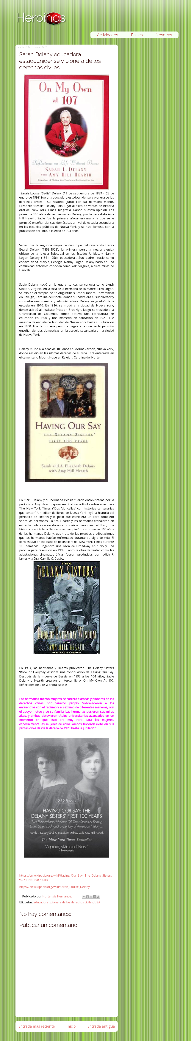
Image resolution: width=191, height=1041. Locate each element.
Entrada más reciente (36, 1026)
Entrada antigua (101, 1026)
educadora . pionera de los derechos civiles (63, 902)
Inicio (71, 1026)
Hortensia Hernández (57, 896)
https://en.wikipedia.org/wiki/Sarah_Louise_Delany (54, 887)
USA (97, 902)
